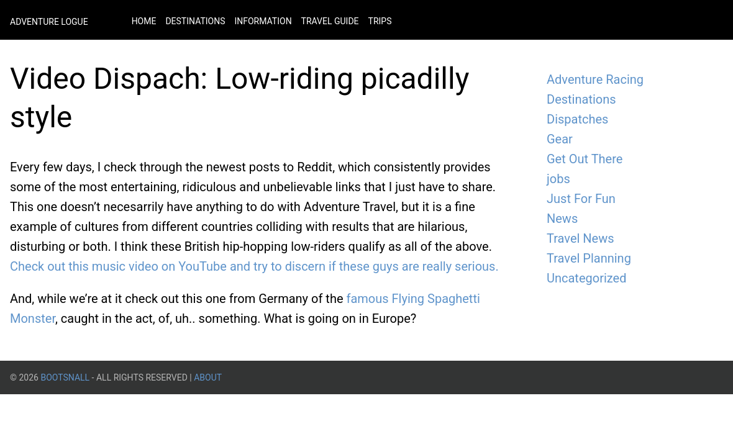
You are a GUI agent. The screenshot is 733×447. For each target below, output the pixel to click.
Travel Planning (589, 258)
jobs (558, 178)
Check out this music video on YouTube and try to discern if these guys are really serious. (254, 266)
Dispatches (577, 119)
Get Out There (584, 158)
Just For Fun (581, 198)
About (208, 377)
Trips (380, 21)
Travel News (580, 238)
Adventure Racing (595, 79)
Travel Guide (330, 21)
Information (262, 21)
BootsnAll (64, 377)
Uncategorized (586, 278)
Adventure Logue (49, 22)
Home (144, 21)
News (562, 218)
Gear (560, 139)
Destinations (195, 21)
